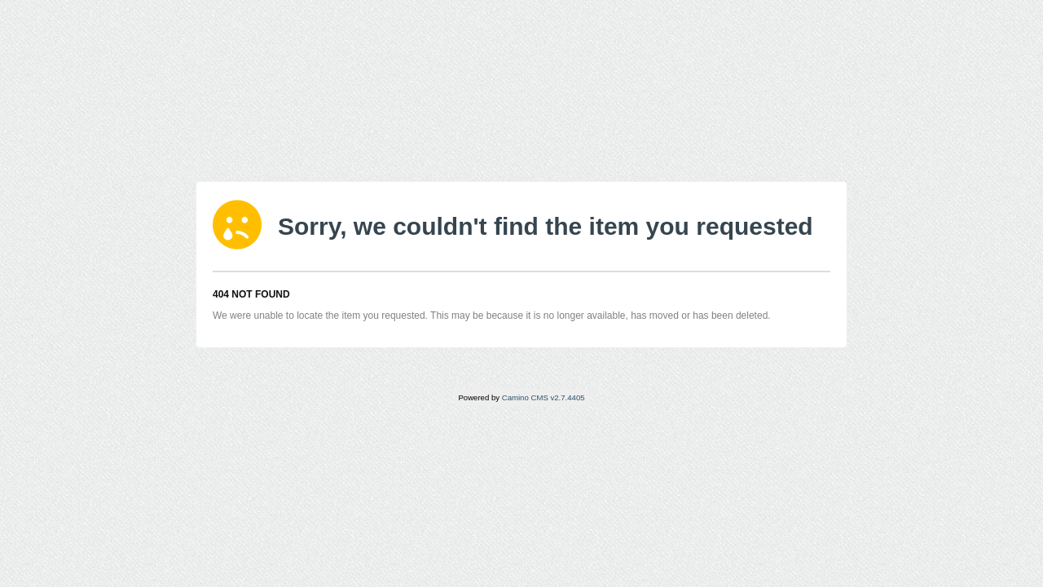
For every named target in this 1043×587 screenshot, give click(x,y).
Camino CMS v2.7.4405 (543, 397)
